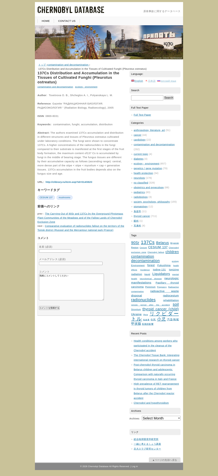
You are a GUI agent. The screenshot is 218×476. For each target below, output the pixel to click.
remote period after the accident (150, 305)
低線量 (146, 320)
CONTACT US (66, 20)
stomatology (141, 206)
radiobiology (141, 197)
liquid (147, 274)
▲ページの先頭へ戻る (164, 460)
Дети (145, 315)
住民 (153, 319)
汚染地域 (173, 319)
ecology (175, 261)
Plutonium (150, 287)
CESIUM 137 (46, 197)
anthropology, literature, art (149, 130)
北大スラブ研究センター (147, 448)
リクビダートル (155, 316)
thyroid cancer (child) (160, 309)
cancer (138, 135)
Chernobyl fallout (155, 252)
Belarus (162, 243)
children (172, 252)
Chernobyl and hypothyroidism (151, 403)
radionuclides (143, 300)
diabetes (139, 158)
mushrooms (64, 197)
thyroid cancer (142, 216)
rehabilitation (171, 300)
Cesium (143, 247)
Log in (135, 466)
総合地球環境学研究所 (146, 439)
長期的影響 (147, 324)
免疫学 (137, 211)
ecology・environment (86, 87)
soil (176, 304)
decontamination (145, 261)
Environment (138, 265)
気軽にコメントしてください (71, 289)
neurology (139, 178)
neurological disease (151, 278)
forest (151, 265)
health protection (143, 173)
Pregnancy (162, 287)
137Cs (148, 242)
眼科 (136, 221)
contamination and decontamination (55, 87)
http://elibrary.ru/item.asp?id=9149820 (69, 181)
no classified (141, 182)
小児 (161, 319)
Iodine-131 (159, 269)
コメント (44, 271)
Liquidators (161, 274)
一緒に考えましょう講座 (147, 444)
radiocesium (171, 295)
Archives (134, 418)
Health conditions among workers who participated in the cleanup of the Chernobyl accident (156, 345)
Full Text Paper (142, 115)
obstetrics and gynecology (149, 187)
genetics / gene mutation (148, 168)
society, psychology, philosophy (152, 201)
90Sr (135, 242)
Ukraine (136, 314)
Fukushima (164, 265)
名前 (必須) (45, 246)
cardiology (140, 139)
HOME (46, 20)
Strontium (136, 309)
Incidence (145, 270)
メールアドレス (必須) (52, 259)
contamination (142, 256)
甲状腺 (136, 324)
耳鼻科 (137, 225)
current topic (141, 154)
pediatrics (139, 192)
